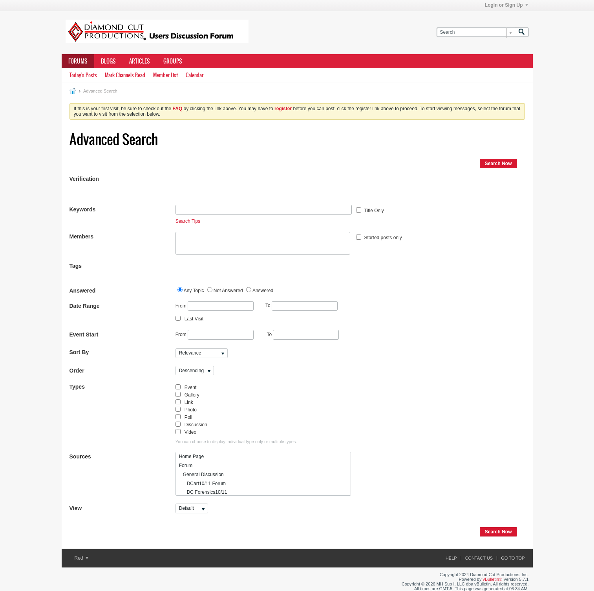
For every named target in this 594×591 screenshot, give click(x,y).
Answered (82, 290)
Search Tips (187, 221)
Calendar (194, 75)
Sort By (79, 352)
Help (451, 558)
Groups (172, 61)
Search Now (498, 163)
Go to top (513, 558)
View (75, 508)
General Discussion (201, 474)
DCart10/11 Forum (202, 483)
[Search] (476, 32)
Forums (78, 61)
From (214, 306)
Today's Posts (83, 75)
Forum (186, 465)
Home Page (191, 456)
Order (76, 370)
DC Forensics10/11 (203, 492)
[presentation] (235, 189)
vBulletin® (493, 579)
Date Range (84, 306)
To (301, 305)
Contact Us (479, 558)
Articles (139, 61)
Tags (75, 266)
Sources (80, 456)
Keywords (82, 209)
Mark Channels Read (125, 75)
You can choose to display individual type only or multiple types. (236, 441)
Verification (84, 179)
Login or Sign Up (506, 5)
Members (81, 236)
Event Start (84, 334)
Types (77, 387)
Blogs (108, 61)
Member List (165, 75)
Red (81, 558)
